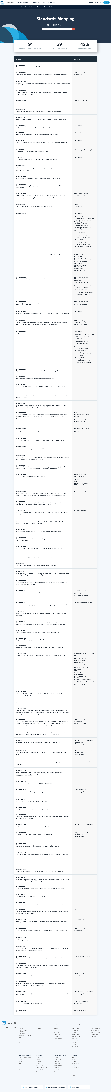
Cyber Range (22, 1042)
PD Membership (93, 1036)
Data (55, 1030)
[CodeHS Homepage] (8, 2)
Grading (56, 1028)
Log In (101, 2)
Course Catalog (76, 1024)
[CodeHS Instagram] (4, 1028)
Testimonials (39, 1061)
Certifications (22, 1033)
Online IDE (21, 1026)
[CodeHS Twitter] (12, 1028)
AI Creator (21, 1037)
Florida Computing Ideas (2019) (44, 7)
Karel (20, 1072)
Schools (38, 1026)
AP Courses (75, 1030)
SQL (20, 1069)
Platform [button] (26, 2)
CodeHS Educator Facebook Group (55, 1087)
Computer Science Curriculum (23, 1031)
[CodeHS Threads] (15, 1028)
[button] (19, 2)
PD (90, 1022)
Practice (74, 1042)
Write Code (57, 1032)
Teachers (38, 1028)
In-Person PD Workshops (96, 1026)
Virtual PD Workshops (95, 1028)
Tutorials (74, 1044)
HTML (20, 1065)
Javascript (21, 1059)
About (73, 1057)
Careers (74, 1061)
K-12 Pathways (75, 1028)
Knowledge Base (40, 1069)
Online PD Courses (94, 1024)
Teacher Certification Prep (96, 1032)
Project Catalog (75, 1026)
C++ (19, 1067)
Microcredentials (94, 1034)
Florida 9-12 (31, 7)
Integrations (57, 1034)
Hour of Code (75, 1040)
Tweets (38, 1063)
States (38, 1059)
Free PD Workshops (94, 1030)
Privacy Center (75, 1063)
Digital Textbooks (76, 1047)
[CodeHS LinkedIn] (7, 1028)
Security (74, 1073)
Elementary (74, 1032)
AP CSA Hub (75, 1049)
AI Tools (56, 1036)
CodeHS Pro (22, 1028)
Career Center (39, 1076)
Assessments (57, 1063)
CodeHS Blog (39, 1065)
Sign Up (107, 2)
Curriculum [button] (33, 2)
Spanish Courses (76, 1036)
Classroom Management (60, 1026)
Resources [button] (53, 2)
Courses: (38, 29)
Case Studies (39, 1057)
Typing (20, 1040)
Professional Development (25, 1035)
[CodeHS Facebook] (2, 1028)
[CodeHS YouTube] (10, 1028)
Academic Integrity (58, 1038)
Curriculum (75, 1022)
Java (20, 1063)
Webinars (38, 1072)
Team (73, 1059)
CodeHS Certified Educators (30, 1087)
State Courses (75, 1034)
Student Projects (40, 1074)
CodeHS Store (74, 1087)
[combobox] (57, 29)
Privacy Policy (75, 1067)
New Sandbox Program (25, 1057)
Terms (73, 1065)
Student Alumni (40, 1078)
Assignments (57, 1024)
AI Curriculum (75, 1051)
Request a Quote (93, 2)
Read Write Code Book (41, 1067)
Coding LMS (22, 1024)
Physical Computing (59, 1069)
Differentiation (57, 1059)
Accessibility (75, 1075)
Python (20, 1061)
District (38, 1024)
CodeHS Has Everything (60, 1055)
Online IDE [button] (45, 2)
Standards (23, 7)
